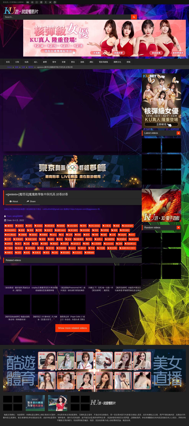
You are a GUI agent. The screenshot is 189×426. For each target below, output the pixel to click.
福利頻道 (30, 248)
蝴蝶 (86, 244)
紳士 (59, 239)
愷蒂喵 (104, 230)
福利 (29, 226)
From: (8, 216)
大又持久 (77, 253)
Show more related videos (72, 328)
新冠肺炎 (121, 239)
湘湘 (30, 230)
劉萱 (18, 253)
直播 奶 (36, 253)
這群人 (98, 239)
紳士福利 (72, 230)
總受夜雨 (49, 226)
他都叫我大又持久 (127, 248)
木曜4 (44, 244)
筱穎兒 (19, 226)
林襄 (114, 230)
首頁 (8, 62)
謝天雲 (50, 248)
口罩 (112, 235)
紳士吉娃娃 (94, 226)
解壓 (45, 62)
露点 (40, 248)
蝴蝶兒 (8, 253)
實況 (73, 62)
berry (53, 235)
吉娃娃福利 (127, 226)
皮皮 (68, 239)
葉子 (18, 244)
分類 (17, 62)
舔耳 (86, 235)
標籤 (128, 62)
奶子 (132, 235)
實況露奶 (65, 253)
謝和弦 (8, 244)
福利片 (82, 248)
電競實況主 (130, 244)
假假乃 (48, 230)
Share (31, 201)
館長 (27, 253)
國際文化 (117, 62)
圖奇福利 (133, 239)
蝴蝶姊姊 (89, 253)
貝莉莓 (64, 244)
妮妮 (21, 230)
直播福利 (18, 239)
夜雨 (46, 253)
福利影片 (75, 244)
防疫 (95, 230)
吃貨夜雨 (61, 248)
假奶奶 (33, 235)
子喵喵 (8, 248)
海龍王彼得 (31, 239)
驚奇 (54, 62)
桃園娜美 (78, 239)
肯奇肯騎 (85, 230)
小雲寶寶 (96, 244)
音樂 (63, 62)
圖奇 (51, 239)
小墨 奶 (106, 226)
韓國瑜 (43, 235)
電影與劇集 (103, 62)
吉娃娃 (38, 226)
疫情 (42, 239)
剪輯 (78, 235)
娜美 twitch (60, 230)
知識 (26, 62)
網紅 (91, 62)
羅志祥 (19, 248)
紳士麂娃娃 (10, 235)
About (14, 201)
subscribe (108, 244)
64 (61, 235)
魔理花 (30, 67)
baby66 (122, 235)
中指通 (101, 248)
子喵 (91, 248)
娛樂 (116, 226)
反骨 (55, 253)
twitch (72, 248)
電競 (35, 244)
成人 (36, 62)
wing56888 (18, 216)
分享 (7, 239)
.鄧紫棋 (22, 235)
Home (9, 67)
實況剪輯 (112, 248)
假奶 (104, 235)
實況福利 (124, 230)
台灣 (69, 235)
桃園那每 (109, 239)
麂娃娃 (54, 244)
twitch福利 (72, 226)
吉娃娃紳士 (10, 230)
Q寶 (26, 244)
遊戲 (82, 62)
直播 (119, 244)
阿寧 (83, 226)
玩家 (23, 67)
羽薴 (39, 230)
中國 (95, 235)
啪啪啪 (60, 226)
